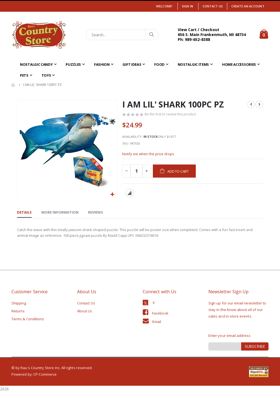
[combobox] (122, 34)
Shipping (18, 308)
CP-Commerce (45, 380)
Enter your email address (229, 341)
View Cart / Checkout (198, 29)
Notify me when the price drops (150, 157)
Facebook (160, 318)
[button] (112, 194)
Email (156, 327)
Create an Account (247, 6)
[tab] (24, 217)
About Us (84, 316)
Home (13, 85)
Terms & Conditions (27, 324)
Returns (18, 316)
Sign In (187, 6)
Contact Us (213, 6)
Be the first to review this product (172, 114)
